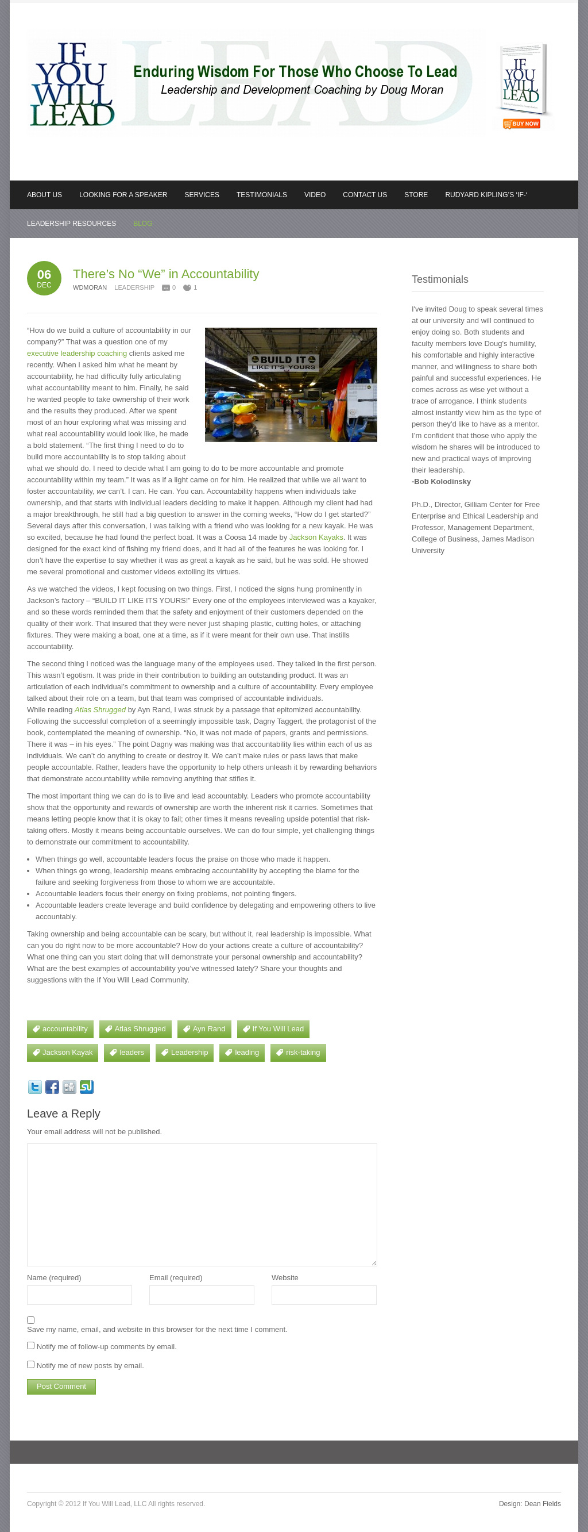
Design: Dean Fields (530, 1504)
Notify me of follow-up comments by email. (107, 1346)
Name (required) (54, 1277)
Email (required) (175, 1277)
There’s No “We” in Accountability (166, 274)
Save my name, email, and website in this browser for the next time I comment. (157, 1329)
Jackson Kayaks (316, 537)
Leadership (134, 287)
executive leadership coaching (77, 353)
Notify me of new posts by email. (90, 1365)
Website (285, 1277)
